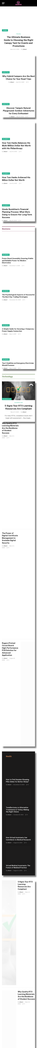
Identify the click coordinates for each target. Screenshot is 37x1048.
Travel (5, 30)
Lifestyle (6, 72)
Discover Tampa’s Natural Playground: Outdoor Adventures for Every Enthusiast (18, 111)
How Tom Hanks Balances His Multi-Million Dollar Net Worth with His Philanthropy (16, 145)
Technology (7, 399)
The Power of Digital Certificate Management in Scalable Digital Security (10, 538)
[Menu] (3, 3)
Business (6, 254)
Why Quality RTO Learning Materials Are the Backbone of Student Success (10, 428)
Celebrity (6, 139)
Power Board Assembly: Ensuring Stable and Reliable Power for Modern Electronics (17, 261)
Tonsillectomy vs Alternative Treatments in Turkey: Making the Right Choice (17, 810)
